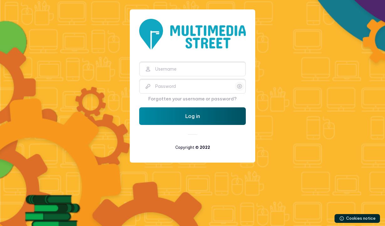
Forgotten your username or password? (192, 99)
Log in (192, 116)
